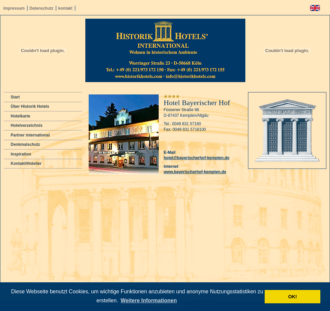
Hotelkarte (20, 116)
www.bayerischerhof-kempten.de (195, 172)
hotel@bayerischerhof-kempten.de (196, 158)
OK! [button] (292, 296)
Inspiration (21, 154)
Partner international (30, 135)
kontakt (65, 8)
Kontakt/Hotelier (26, 163)
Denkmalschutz (25, 144)
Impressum (14, 8)
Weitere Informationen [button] (149, 300)
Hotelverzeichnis (26, 125)
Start (15, 97)
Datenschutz (41, 8)
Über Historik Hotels (30, 106)
